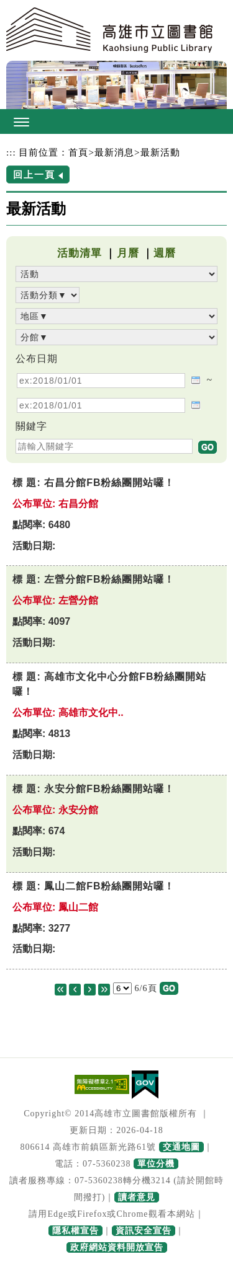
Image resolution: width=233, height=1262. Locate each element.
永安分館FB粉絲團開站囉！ (109, 788)
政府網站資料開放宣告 (116, 1247)
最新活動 (160, 152)
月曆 (128, 253)
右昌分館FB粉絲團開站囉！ (109, 482)
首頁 (78, 152)
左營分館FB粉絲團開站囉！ (109, 579)
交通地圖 (181, 1147)
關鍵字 (31, 426)
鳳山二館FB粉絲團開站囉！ (109, 886)
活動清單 (79, 253)
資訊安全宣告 (143, 1230)
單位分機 (156, 1163)
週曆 (164, 253)
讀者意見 (136, 1197)
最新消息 (114, 152)
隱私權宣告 (75, 1230)
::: (11, 152)
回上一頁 (34, 174)
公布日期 (37, 358)
